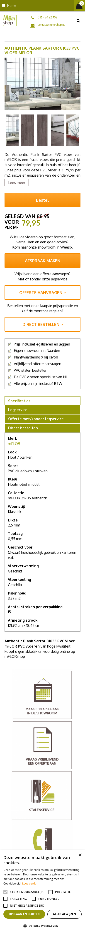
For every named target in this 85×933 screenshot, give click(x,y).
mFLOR (14, 443)
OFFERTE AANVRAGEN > (42, 292)
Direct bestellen (23, 428)
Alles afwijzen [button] (64, 914)
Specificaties (19, 401)
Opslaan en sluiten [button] (24, 914)
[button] (42, 925)
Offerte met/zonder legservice (36, 419)
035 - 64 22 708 (48, 17)
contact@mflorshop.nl (51, 24)
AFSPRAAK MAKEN (42, 260)
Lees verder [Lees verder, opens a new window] (30, 883)
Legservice (17, 409)
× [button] (80, 855)
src (78, 20)
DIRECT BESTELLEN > (42, 324)
